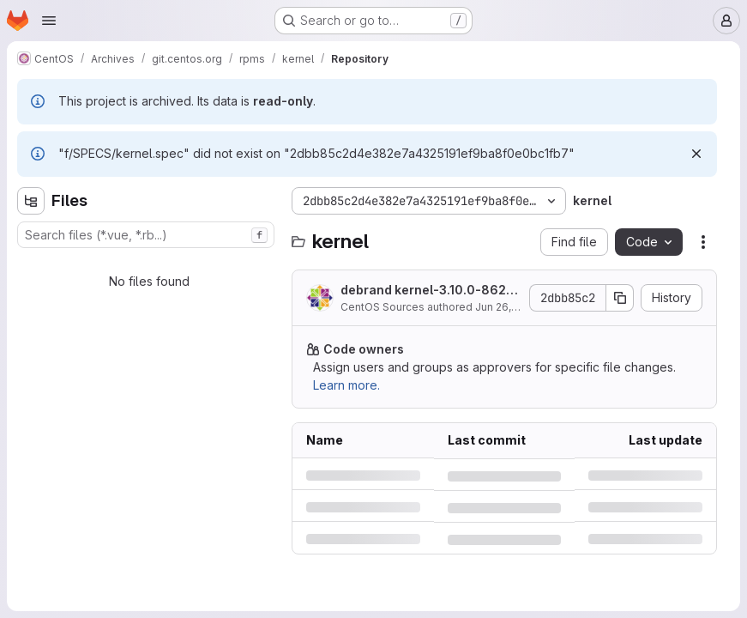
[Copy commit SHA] (620, 298)
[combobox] (145, 234)
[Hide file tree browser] (31, 201)
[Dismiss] (696, 153)
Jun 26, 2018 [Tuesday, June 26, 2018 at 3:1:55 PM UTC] (506, 306)
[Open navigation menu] (49, 20)
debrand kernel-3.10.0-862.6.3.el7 (424, 290)
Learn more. (346, 385)
